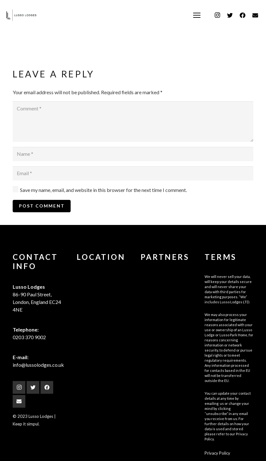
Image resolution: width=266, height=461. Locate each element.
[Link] (21, 15)
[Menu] (197, 15)
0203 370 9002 (29, 337)
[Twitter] (230, 15)
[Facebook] (242, 15)
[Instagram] (217, 15)
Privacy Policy (217, 453)
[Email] (255, 15)
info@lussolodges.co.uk (38, 365)
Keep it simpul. (26, 423)
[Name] (133, 154)
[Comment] (133, 121)
